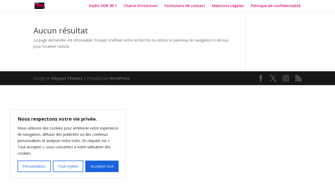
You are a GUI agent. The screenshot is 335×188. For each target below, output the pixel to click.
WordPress (119, 78)
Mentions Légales (228, 6)
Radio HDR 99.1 (103, 6)
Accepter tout (102, 166)
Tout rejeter (68, 166)
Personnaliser (34, 166)
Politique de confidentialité (276, 6)
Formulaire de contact (184, 6)
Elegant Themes (67, 78)
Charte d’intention (141, 6)
